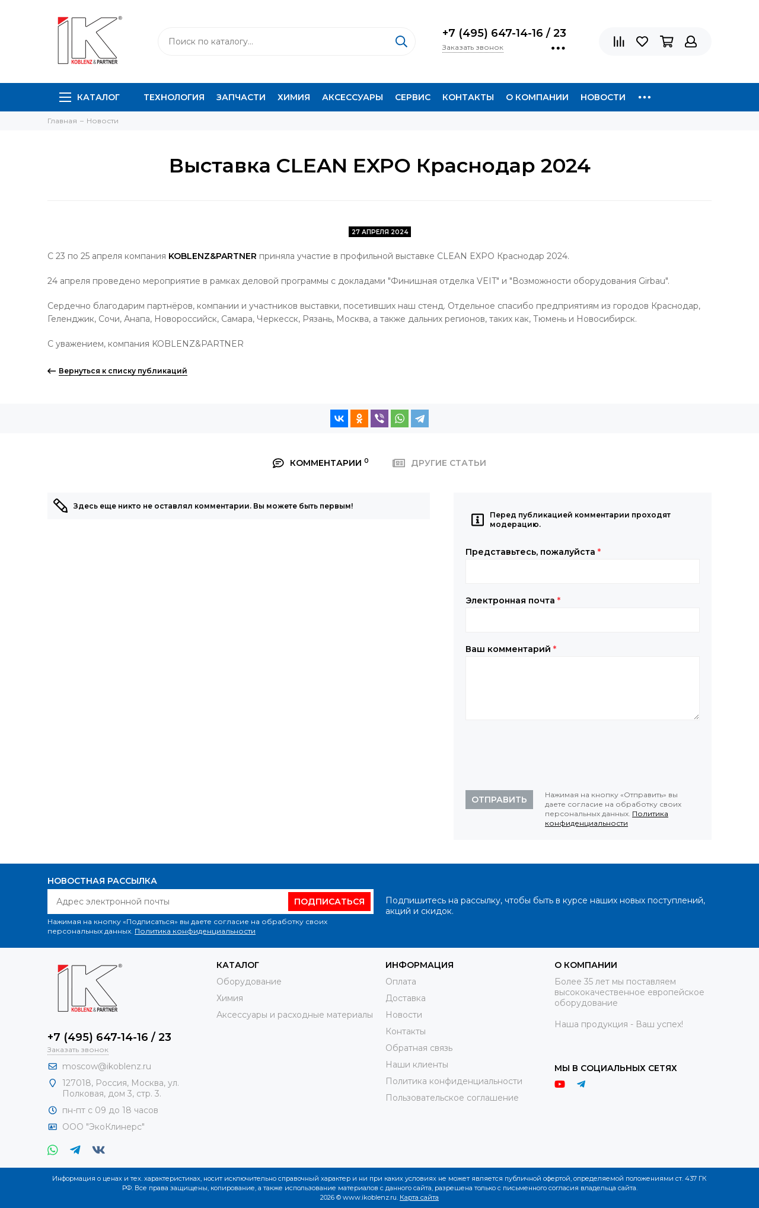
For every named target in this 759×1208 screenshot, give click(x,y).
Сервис (412, 97)
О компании (537, 97)
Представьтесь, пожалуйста (533, 552)
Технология (174, 97)
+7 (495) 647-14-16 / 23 (504, 33)
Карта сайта (419, 1197)
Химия (294, 97)
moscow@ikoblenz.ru (106, 1066)
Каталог (89, 97)
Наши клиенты (416, 1064)
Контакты (468, 97)
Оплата (400, 981)
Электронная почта (512, 600)
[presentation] (555, 755)
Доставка (405, 998)
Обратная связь (418, 1048)
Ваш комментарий (510, 649)
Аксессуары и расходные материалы (294, 1014)
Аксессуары (352, 97)
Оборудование (249, 981)
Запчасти (241, 97)
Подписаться (329, 901)
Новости (603, 97)
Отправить (499, 799)
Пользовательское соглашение (452, 1097)
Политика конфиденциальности (606, 818)
